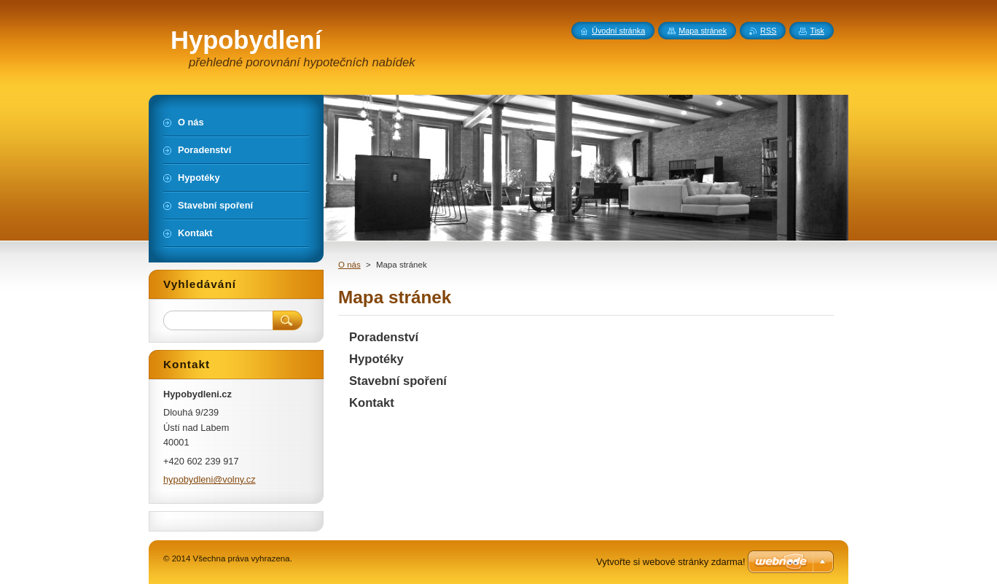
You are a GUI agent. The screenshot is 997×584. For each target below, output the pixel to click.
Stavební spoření (398, 381)
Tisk (817, 30)
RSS (768, 30)
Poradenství (383, 337)
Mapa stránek (703, 30)
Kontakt (371, 403)
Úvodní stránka (618, 30)
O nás (349, 264)
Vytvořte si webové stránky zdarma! (671, 561)
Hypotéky (376, 359)
